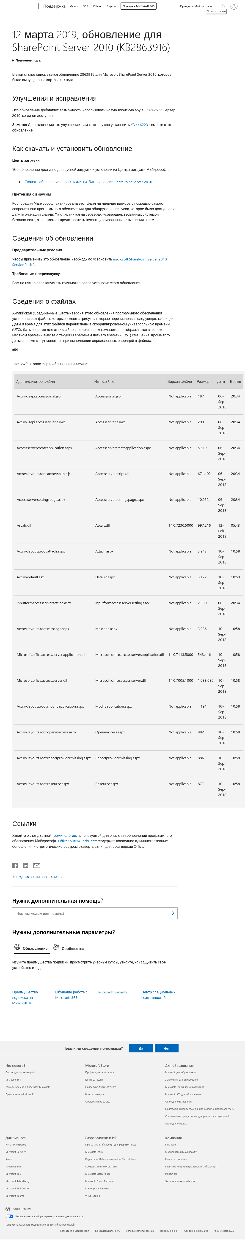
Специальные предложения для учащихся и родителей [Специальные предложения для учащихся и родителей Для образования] (197, 1116)
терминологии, (64, 835)
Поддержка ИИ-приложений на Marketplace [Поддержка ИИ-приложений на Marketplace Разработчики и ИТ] (110, 1159)
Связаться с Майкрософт (74, 1230)
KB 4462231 (140, 124)
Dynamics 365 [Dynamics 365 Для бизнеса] (13, 1166)
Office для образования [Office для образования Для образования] (178, 1101)
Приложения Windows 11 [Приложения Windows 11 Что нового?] (20, 1094)
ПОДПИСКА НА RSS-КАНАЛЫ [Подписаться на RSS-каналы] (39, 877)
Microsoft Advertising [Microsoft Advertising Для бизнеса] (17, 1181)
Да (141, 1048)
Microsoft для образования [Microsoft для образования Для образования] (180, 1072)
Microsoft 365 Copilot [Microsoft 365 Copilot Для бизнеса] (18, 1188)
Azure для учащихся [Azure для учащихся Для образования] (176, 1123)
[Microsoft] (21, 6)
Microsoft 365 (78, 6)
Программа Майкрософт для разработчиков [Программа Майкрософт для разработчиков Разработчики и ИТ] (110, 1144)
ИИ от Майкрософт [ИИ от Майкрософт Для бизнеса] (17, 1144)
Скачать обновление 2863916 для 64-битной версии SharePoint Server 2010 (88, 181)
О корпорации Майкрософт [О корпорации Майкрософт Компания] (181, 1151)
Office (97, 6)
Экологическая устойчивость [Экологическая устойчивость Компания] (181, 1181)
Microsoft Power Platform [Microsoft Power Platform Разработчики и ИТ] (99, 1181)
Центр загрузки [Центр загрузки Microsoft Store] (94, 1079)
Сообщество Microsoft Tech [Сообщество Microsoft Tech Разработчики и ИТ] (101, 1166)
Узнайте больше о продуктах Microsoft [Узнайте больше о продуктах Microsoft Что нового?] (28, 1087)
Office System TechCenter (78, 840)
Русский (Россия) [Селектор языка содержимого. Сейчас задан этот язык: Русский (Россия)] (21, 1208)
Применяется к (28, 60)
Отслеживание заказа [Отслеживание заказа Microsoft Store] (97, 1101)
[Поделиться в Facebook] (15, 864)
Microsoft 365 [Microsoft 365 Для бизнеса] (13, 1173)
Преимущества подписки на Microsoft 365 (25, 997)
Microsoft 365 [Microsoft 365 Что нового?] (13, 1079)
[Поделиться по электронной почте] (34, 864)
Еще (110, 6)
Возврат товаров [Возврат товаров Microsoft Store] (95, 1094)
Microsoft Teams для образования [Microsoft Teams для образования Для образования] (184, 1087)
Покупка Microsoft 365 (138, 6)
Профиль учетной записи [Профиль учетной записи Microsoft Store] (99, 1072)
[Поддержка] (54, 6)
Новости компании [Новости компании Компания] (176, 1159)
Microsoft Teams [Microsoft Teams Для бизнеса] (15, 1195)
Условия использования (140, 1230)
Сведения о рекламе (196, 1230)
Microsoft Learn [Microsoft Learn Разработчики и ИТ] (94, 1151)
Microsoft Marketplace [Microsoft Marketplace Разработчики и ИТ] (97, 1173)
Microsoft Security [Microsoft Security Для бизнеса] (16, 1151)
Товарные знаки (169, 1230)
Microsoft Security (112, 992)
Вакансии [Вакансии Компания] (170, 1144)
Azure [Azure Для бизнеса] (9, 1159)
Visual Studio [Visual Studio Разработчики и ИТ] (92, 1195)
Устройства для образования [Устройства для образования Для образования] (181, 1079)
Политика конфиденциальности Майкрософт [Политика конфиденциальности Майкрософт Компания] (191, 1166)
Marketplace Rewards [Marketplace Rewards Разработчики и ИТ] (97, 1188)
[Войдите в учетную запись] (233, 6)
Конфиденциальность (107, 1230)
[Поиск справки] (223, 6)
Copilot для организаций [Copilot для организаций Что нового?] (20, 1072)
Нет (167, 1048)
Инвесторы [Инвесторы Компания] (171, 1173)
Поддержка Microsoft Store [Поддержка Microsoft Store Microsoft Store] (100, 1087)
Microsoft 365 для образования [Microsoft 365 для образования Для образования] (183, 1094)
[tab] (32, 948)
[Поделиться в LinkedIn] (24, 864)
